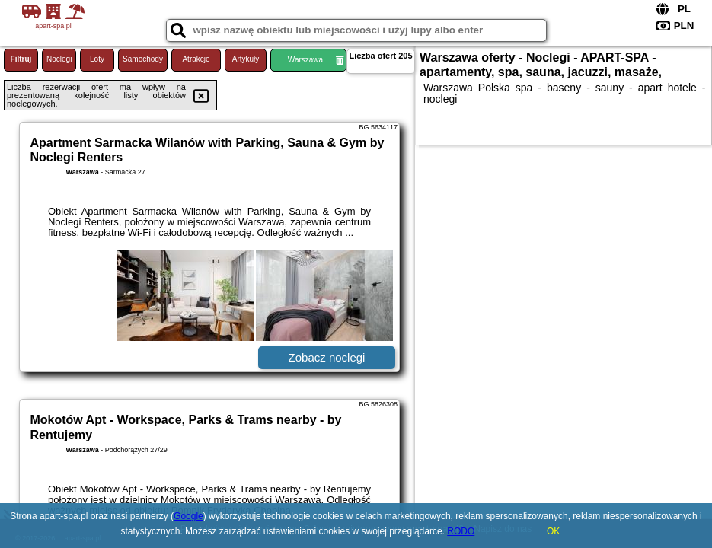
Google (188, 516)
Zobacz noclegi (327, 357)
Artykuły (246, 59)
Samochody (143, 59)
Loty (97, 59)
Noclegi (59, 59)
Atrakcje (195, 59)
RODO (460, 531)
